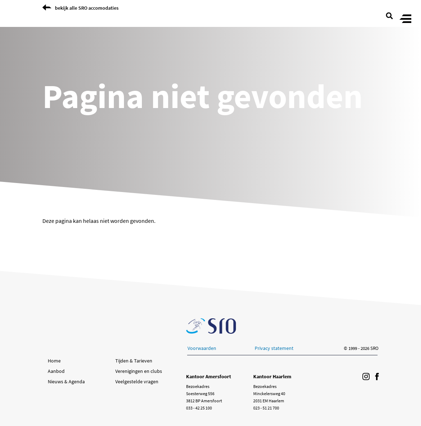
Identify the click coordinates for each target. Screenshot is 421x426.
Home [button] (54, 360)
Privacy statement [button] (274, 348)
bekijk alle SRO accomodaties (87, 8)
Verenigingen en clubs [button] (138, 371)
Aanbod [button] (56, 371)
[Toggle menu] (405, 19)
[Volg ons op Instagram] (366, 377)
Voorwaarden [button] (202, 348)
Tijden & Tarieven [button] (133, 360)
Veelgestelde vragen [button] (136, 381)
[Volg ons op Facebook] (377, 377)
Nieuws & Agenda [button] (66, 381)
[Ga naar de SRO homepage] (211, 326)
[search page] (389, 15)
